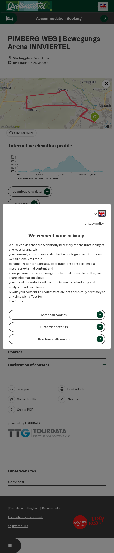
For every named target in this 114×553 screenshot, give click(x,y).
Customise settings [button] (54, 327)
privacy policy (94, 223)
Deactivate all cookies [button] (54, 339)
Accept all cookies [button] (54, 315)
